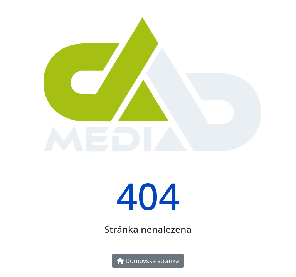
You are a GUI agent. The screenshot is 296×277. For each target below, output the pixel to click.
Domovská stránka (148, 261)
